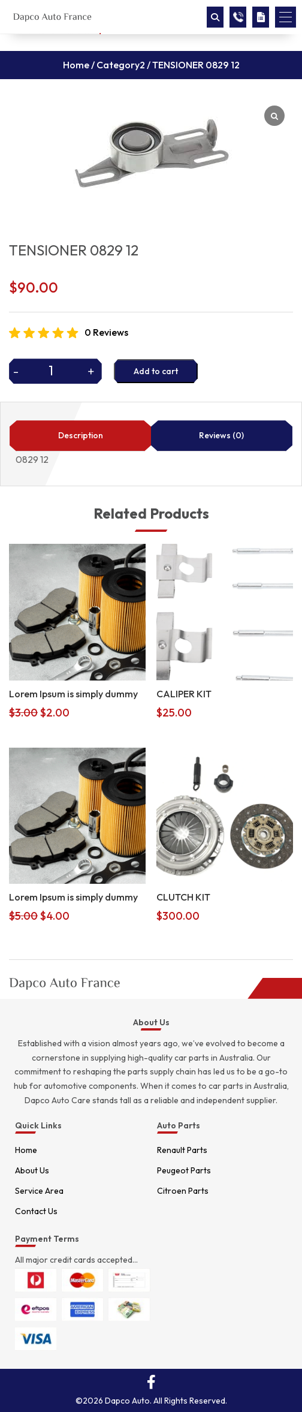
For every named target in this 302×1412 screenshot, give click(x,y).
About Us (32, 1170)
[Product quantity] (55, 371)
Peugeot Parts (184, 1170)
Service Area (39, 1190)
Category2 (120, 65)
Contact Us (36, 1211)
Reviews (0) (221, 435)
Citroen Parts (183, 1190)
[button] (285, 17)
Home (76, 65)
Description (80, 435)
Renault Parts (182, 1150)
